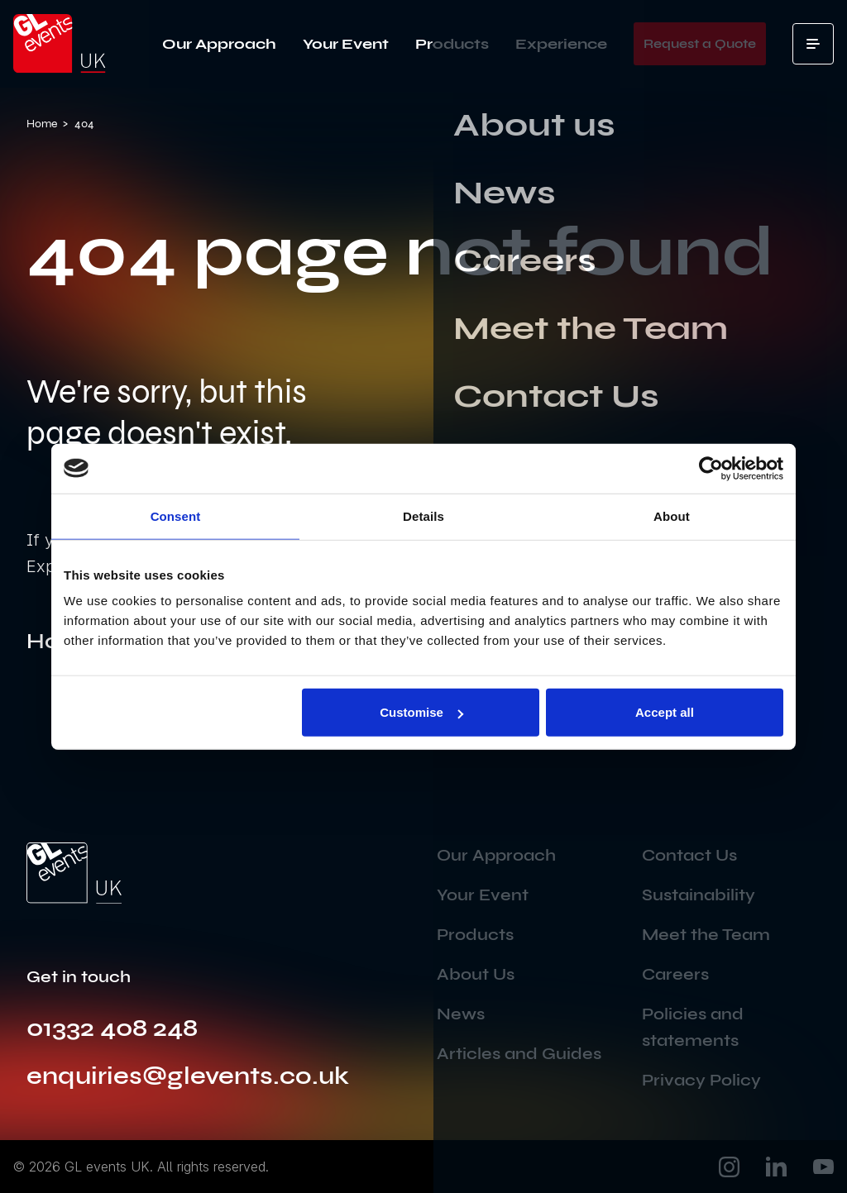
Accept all (664, 712)
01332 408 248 (112, 1028)
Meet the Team (706, 934)
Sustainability (698, 895)
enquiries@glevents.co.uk (187, 1075)
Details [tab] (423, 515)
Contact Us (689, 855)
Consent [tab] (176, 515)
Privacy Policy (701, 1080)
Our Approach (219, 44)
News (461, 1014)
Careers (675, 974)
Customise (421, 712)
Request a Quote (700, 43)
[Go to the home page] (74, 873)
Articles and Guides (519, 1053)
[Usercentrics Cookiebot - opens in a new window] (711, 468)
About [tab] (671, 515)
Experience (561, 44)
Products (452, 44)
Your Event (346, 44)
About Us (475, 974)
